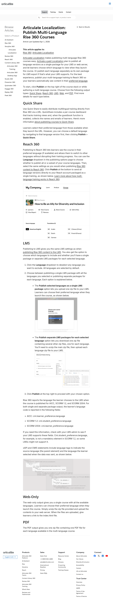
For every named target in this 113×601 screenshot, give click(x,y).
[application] (107, 595)
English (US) (11, 557)
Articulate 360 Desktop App (12, 74)
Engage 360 (9, 89)
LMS (56, 93)
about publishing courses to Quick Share (54, 122)
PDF (71, 93)
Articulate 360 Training (12, 67)
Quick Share (35, 93)
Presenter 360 (10, 82)
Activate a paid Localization (50, 61)
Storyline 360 (10, 46)
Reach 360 (9, 59)
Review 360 (9, 56)
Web (61, 93)
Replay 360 (9, 92)
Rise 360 (8, 43)
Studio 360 (9, 79)
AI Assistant (9, 40)
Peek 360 (8, 95)
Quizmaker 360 (10, 85)
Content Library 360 (12, 63)
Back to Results (83, 27)
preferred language (78, 81)
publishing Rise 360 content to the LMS (42, 252)
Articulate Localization (12, 51)
